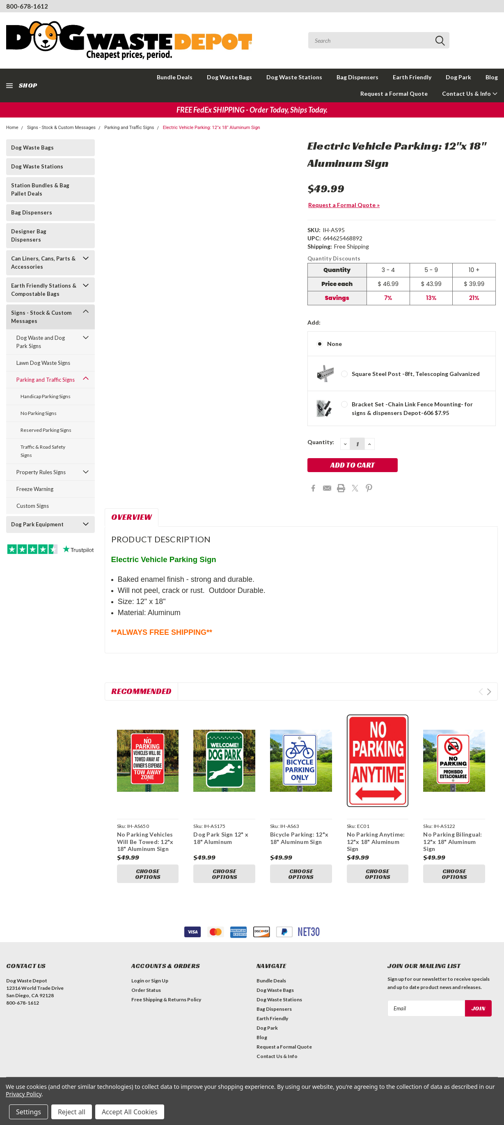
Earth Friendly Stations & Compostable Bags (43, 289)
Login (137, 983)
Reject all (71, 1111)
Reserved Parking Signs (46, 430)
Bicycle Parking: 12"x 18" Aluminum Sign (299, 838)
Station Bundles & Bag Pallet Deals (40, 189)
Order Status (146, 992)
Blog (492, 77)
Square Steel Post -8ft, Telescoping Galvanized (416, 373)
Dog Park (458, 77)
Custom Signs (32, 506)
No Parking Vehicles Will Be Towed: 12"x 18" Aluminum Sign (145, 841)
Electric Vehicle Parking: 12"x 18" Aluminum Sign (211, 127)
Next (489, 692)
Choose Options (147, 874)
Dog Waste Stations (294, 77)
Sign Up (159, 983)
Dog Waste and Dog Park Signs (40, 341)
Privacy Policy (23, 1094)
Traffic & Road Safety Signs (43, 451)
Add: (314, 322)
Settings (28, 1111)
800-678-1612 (27, 6)
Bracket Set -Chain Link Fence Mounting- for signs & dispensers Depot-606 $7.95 (412, 408)
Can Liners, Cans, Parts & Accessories (43, 262)
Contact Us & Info (470, 93)
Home (12, 127)
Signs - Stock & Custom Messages (61, 127)
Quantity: (320, 441)
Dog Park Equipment (37, 524)
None (334, 343)
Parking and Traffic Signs (129, 127)
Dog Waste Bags (229, 77)
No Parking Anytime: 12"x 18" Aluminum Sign (376, 841)
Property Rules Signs (41, 472)
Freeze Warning (34, 489)
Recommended (141, 691)
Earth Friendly (412, 77)
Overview (131, 517)
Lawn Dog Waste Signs (43, 363)
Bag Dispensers (357, 77)
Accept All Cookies (130, 1111)
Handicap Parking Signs (46, 396)
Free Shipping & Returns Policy (166, 1002)
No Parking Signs (39, 413)
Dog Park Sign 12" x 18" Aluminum (220, 838)
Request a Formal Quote (394, 93)
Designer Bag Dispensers (28, 235)
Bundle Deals (174, 77)
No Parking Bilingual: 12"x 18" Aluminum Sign (452, 841)
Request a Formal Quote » (344, 204)
